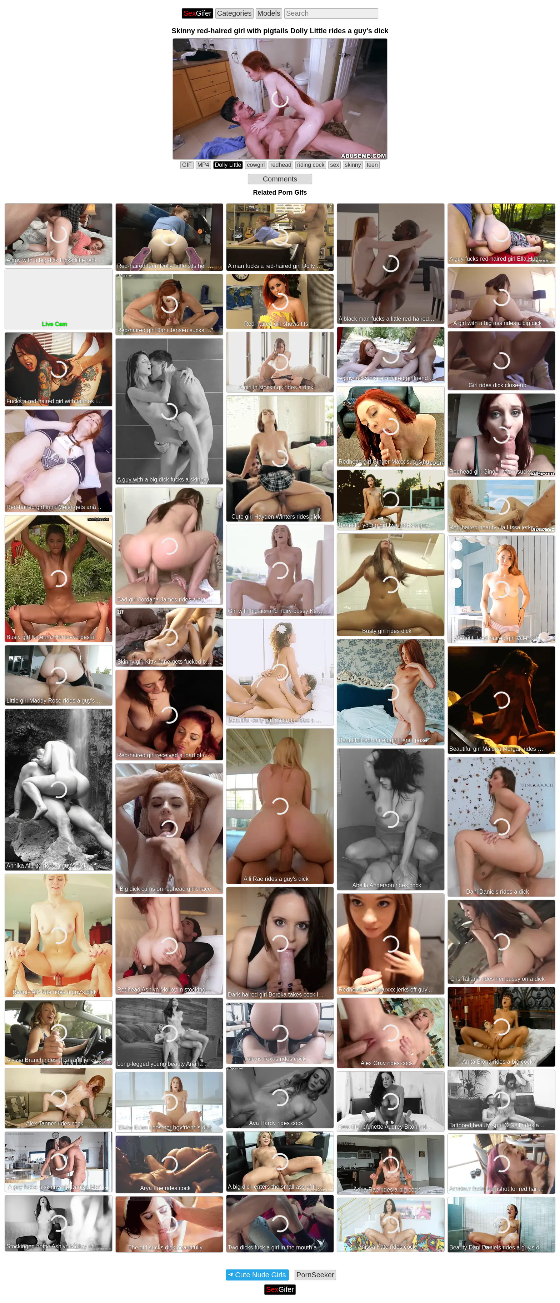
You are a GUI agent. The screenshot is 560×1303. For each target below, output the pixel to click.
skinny (353, 165)
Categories (234, 13)
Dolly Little (228, 165)
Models (269, 13)
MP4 (203, 165)
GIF (187, 165)
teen (372, 165)
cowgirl (256, 165)
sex (334, 165)
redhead (280, 165)
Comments (280, 179)
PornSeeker (315, 1275)
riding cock (310, 165)
